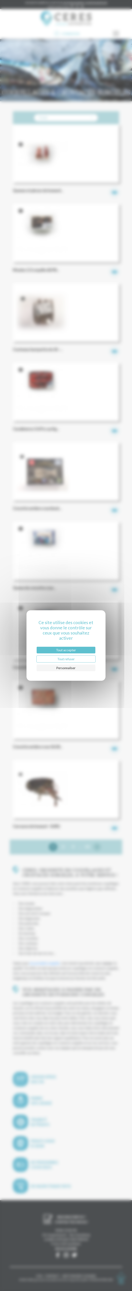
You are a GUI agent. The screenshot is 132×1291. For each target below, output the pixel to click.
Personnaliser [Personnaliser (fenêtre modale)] (66, 668)
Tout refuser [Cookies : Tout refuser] (66, 659)
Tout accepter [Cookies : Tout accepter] (66, 650)
